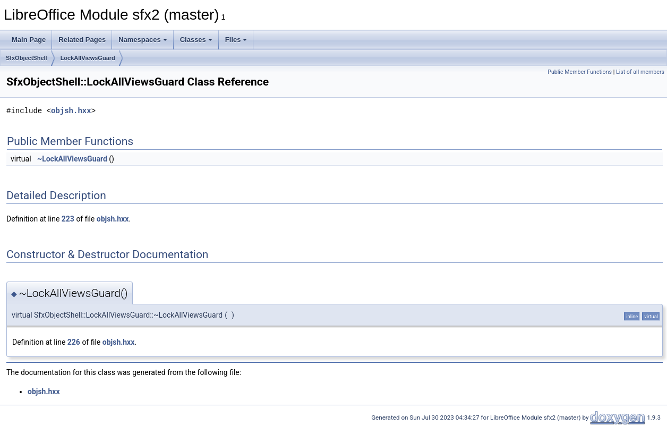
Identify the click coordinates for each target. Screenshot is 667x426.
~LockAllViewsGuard (72, 159)
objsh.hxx (71, 111)
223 (68, 219)
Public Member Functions (580, 72)
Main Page (29, 40)
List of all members (640, 72)
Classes (196, 40)
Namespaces (142, 40)
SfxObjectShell (26, 58)
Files (236, 40)
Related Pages (82, 40)
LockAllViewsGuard (88, 58)
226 (73, 342)
